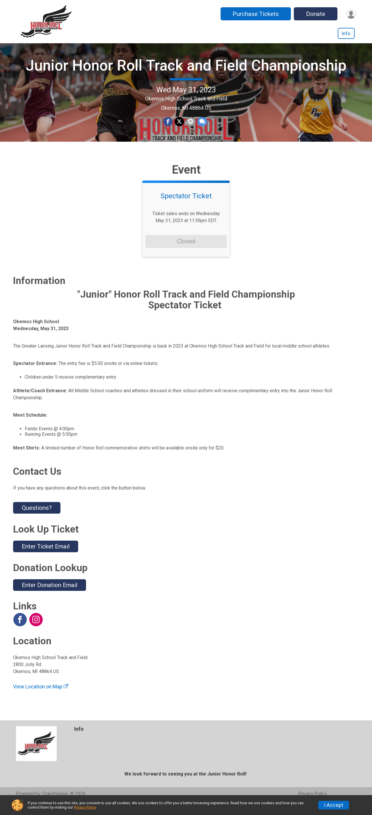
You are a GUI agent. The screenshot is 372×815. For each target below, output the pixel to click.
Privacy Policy (85, 807)
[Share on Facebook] (168, 128)
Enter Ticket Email (45, 558)
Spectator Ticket (186, 208)
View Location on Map (40, 698)
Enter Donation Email (49, 596)
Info (346, 33)
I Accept (333, 805)
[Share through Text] (202, 128)
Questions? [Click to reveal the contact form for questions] (37, 519)
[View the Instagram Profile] (35, 631)
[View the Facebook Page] (19, 631)
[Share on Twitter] (179, 128)
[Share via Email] (190, 128)
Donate (314, 13)
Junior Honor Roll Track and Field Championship (186, 71)
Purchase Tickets (255, 13)
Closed (186, 253)
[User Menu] (350, 13)
